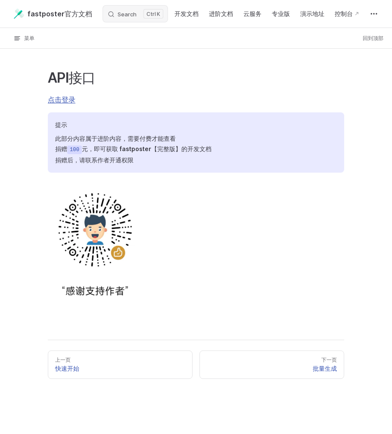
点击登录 (61, 99)
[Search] (135, 13)
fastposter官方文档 (53, 14)
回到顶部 (373, 38)
